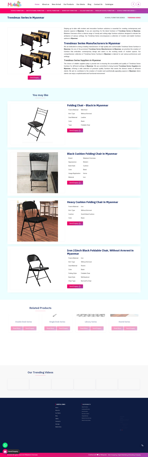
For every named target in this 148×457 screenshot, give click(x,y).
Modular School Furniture (105, 11)
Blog (89, 4)
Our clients (80, 4)
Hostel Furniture (54, 11)
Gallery (60, 410)
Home (37, 4)
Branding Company (135, 455)
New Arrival (56, 4)
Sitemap (60, 412)
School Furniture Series (126, 11)
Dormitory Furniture (70, 11)
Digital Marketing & (123, 455)
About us (45, 4)
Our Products (69, 4)
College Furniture (87, 11)
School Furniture (18, 11)
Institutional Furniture (36, 11)
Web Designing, (112, 455)
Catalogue (109, 4)
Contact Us (98, 4)
